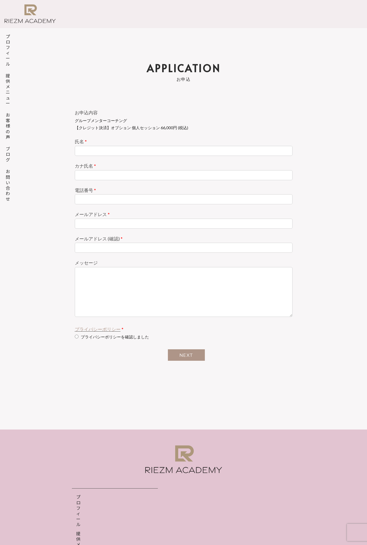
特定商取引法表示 (204, 527)
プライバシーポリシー (98, 329)
